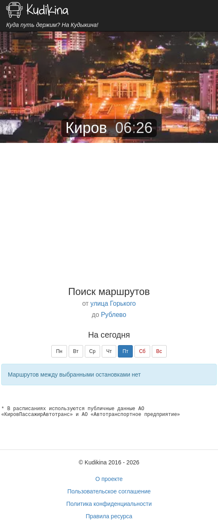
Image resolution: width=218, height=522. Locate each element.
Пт (125, 351)
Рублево (113, 314)
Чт (109, 351)
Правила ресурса (109, 516)
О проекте (108, 479)
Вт (76, 351)
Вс (159, 351)
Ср (92, 351)
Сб (142, 351)
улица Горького (113, 303)
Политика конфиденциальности (109, 503)
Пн (59, 351)
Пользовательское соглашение (109, 491)
